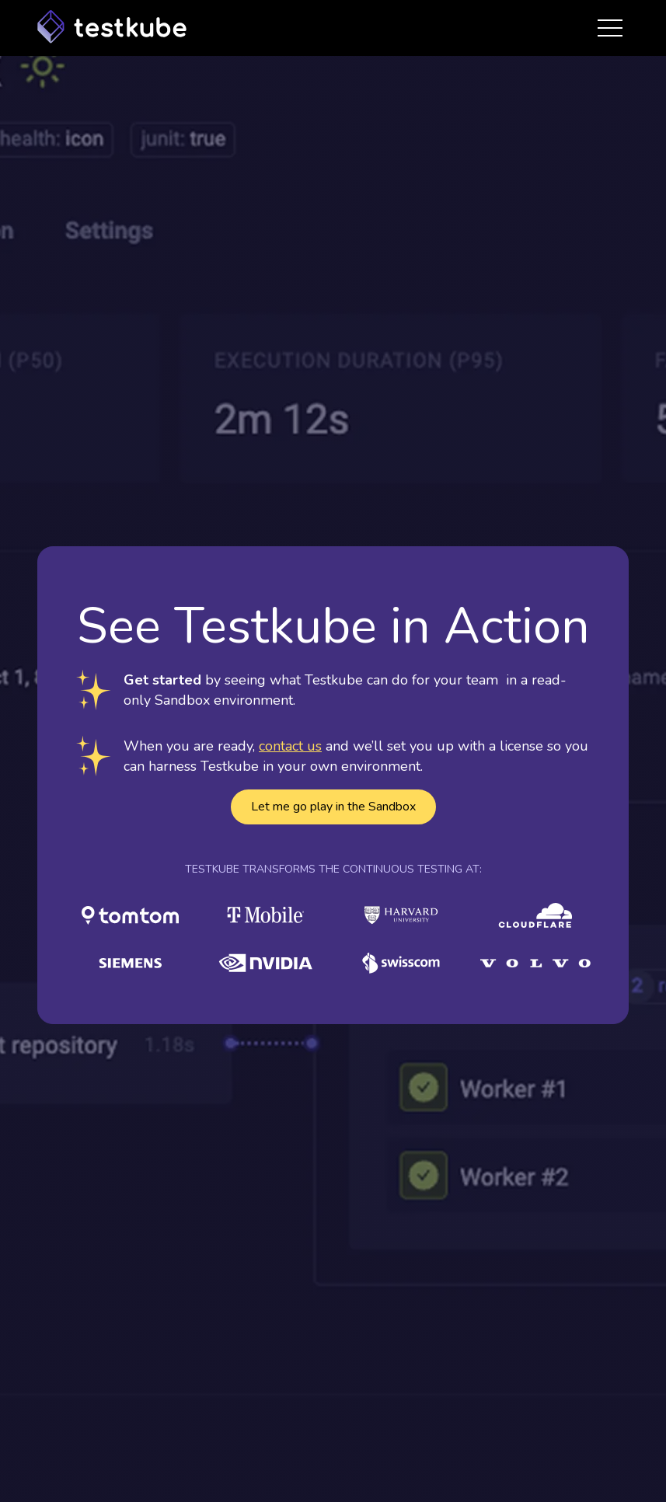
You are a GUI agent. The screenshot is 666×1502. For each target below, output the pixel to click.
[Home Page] (112, 28)
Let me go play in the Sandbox (333, 806)
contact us (290, 746)
